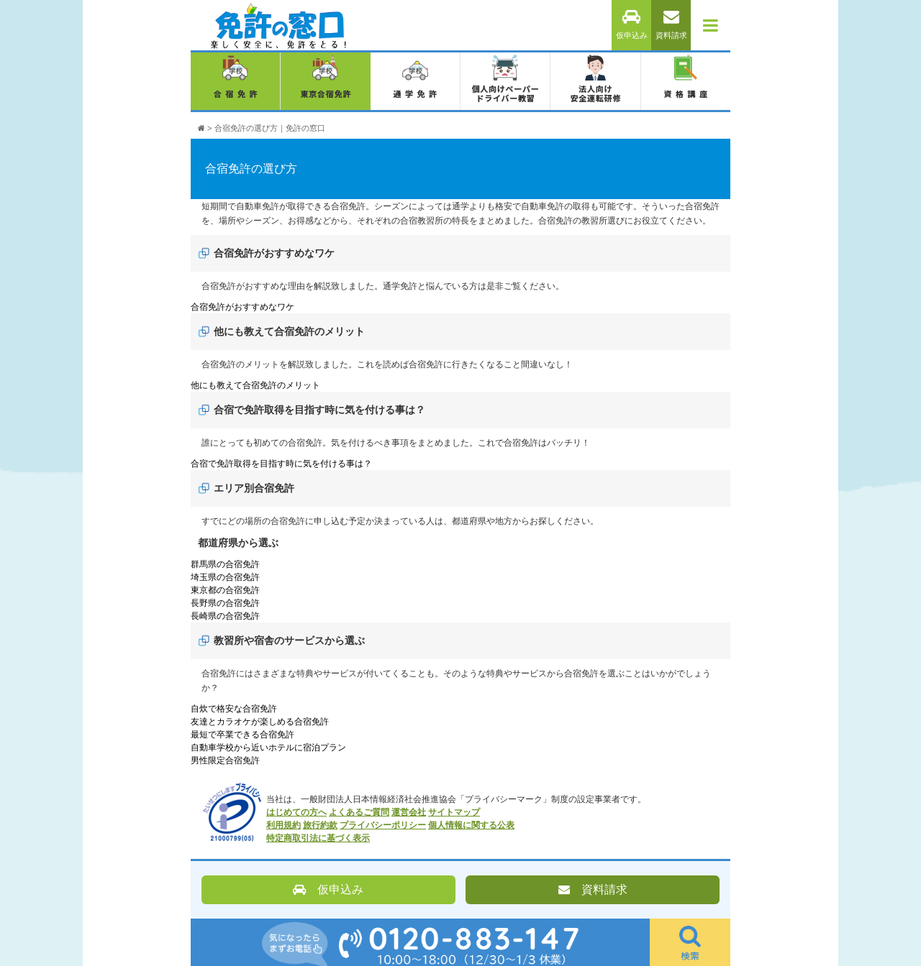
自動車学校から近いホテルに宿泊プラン (268, 747)
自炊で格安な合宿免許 (234, 708)
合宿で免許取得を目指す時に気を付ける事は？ (281, 463)
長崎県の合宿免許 (225, 616)
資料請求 (671, 25)
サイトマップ (454, 812)
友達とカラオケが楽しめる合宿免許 (260, 721)
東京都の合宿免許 (225, 590)
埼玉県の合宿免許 (225, 577)
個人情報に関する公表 (471, 825)
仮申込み (632, 25)
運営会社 (408, 812)
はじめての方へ (296, 812)
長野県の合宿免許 (225, 603)
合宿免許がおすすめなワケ (242, 307)
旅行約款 (320, 825)
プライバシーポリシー (383, 825)
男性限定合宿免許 (225, 760)
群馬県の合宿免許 (225, 564)
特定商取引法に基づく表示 (318, 838)
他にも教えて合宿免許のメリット (255, 385)
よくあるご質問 (359, 812)
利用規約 (283, 825)
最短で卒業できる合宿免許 (242, 734)
